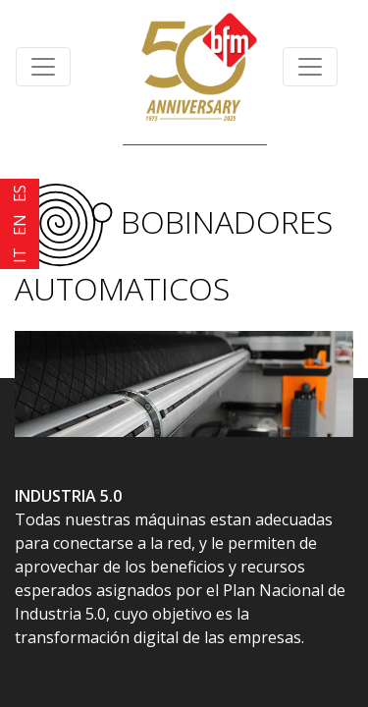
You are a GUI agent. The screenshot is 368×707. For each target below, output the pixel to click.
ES (19, 193)
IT (19, 255)
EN (19, 225)
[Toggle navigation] (43, 66)
